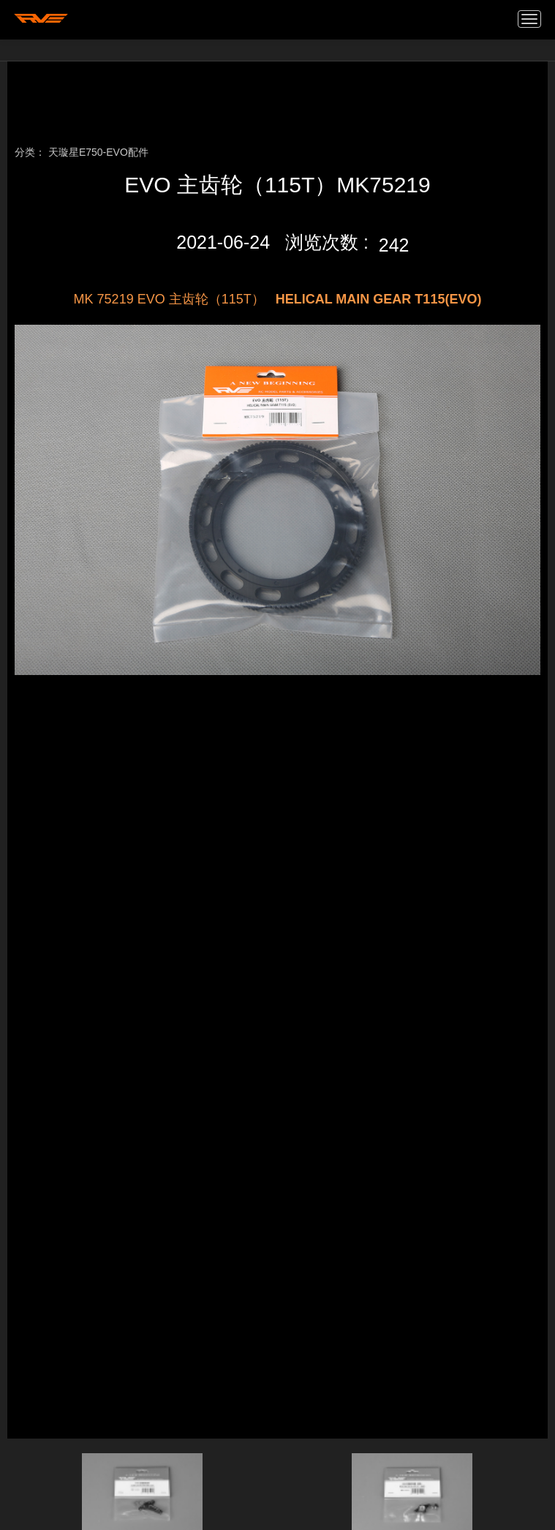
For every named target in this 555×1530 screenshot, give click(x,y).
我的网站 (41, 18)
